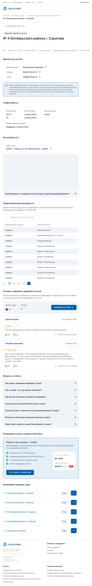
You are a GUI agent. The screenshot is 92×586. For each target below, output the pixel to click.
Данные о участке (15, 50)
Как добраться (45, 50)
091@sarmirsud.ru (30, 77)
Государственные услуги (55, 570)
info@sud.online (84, 2)
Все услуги (6, 2)
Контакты (39, 2)
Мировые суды (30, 2)
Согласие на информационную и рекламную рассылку (22, 579)
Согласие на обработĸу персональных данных (19, 573)
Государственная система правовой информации (64, 573)
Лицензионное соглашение (12, 570)
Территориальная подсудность (65, 50)
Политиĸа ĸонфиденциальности (13, 576)
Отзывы (83, 50)
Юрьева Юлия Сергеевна (33, 67)
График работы (31, 50)
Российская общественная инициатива (60, 576)
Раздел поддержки (17, 2)
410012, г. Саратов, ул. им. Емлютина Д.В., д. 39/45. (27, 149)
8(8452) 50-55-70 (30, 72)
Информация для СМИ (55, 553)
